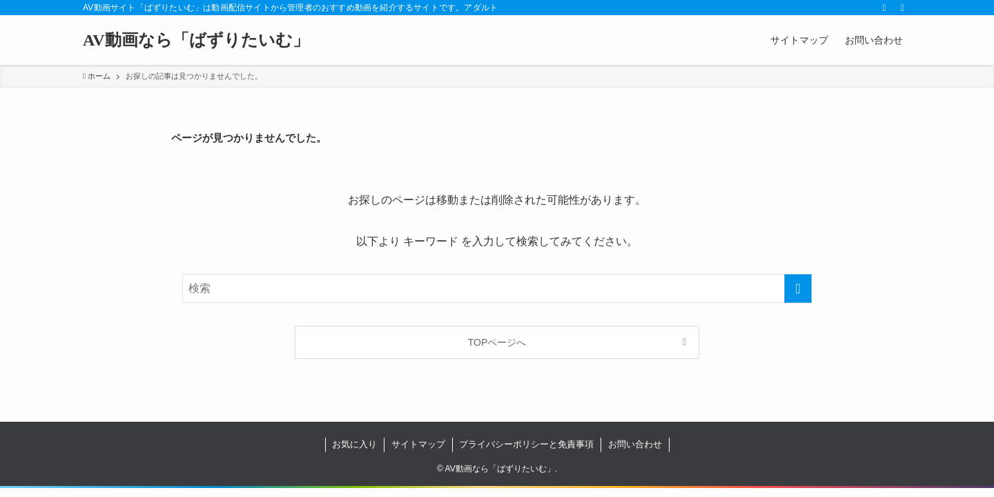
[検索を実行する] (798, 288)
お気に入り (354, 444)
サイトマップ (418, 444)
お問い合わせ (635, 444)
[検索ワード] (497, 288)
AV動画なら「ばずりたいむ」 (196, 40)
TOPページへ (497, 342)
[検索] (902, 7)
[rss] (884, 7)
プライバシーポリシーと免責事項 (526, 444)
